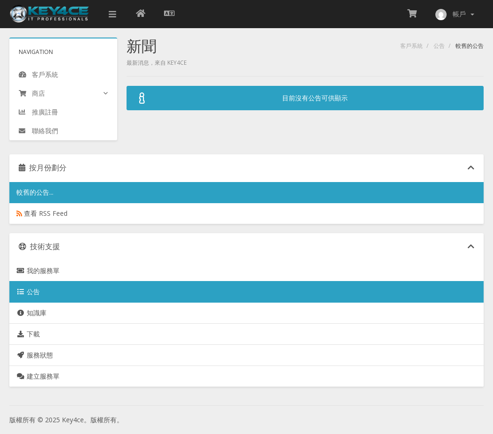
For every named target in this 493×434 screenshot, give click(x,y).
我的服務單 (38, 270)
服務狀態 (34, 354)
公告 (439, 46)
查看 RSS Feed (41, 213)
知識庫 (31, 312)
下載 (28, 333)
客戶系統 (411, 46)
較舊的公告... (34, 192)
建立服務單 (38, 376)
